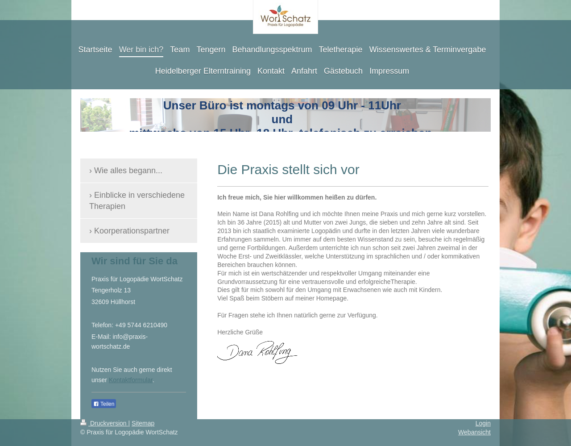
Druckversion (104, 423)
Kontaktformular (131, 379)
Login (483, 423)
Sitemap (143, 423)
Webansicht (474, 432)
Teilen (103, 404)
